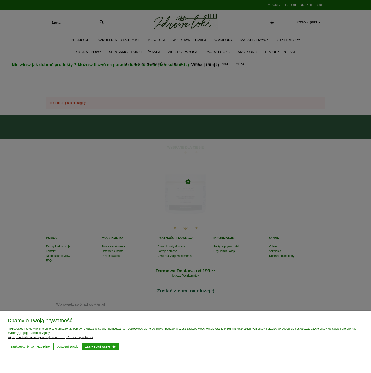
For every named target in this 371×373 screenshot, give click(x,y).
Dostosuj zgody (67, 346)
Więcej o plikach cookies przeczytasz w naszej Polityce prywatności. (50, 337)
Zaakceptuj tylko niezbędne (30, 346)
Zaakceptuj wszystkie (100, 346)
